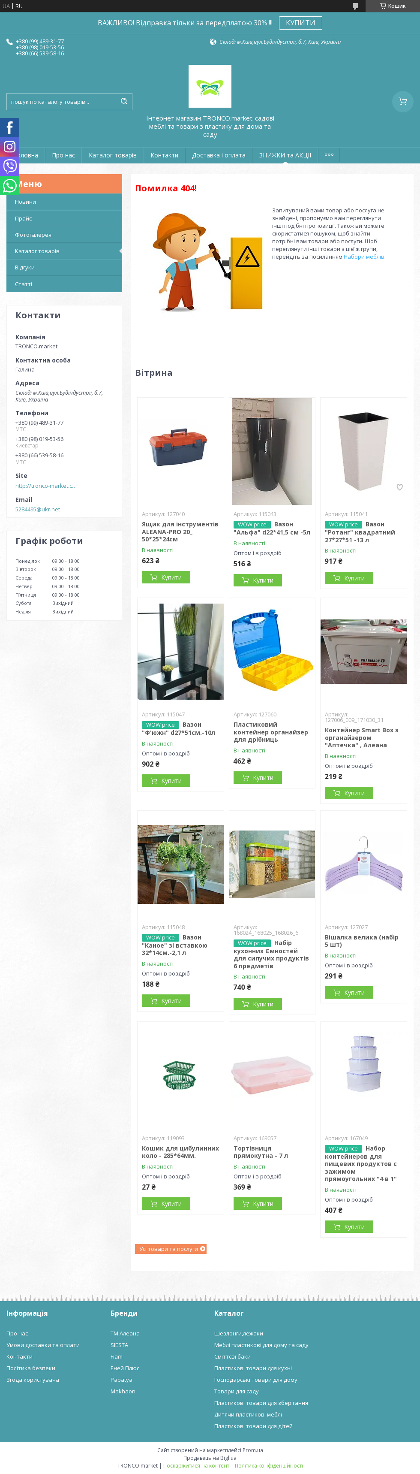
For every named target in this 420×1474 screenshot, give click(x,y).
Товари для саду (236, 1391)
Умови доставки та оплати (43, 1345)
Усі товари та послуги (168, 1249)
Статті (23, 284)
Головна (25, 155)
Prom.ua (253, 1450)
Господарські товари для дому (255, 1379)
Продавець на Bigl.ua (210, 1458)
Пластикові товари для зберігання (261, 1403)
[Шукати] (123, 101)
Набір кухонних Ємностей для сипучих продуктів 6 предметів (271, 954)
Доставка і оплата (219, 155)
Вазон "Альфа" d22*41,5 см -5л (272, 528)
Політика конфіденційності (269, 1465)
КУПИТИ (300, 22)
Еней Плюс (125, 1368)
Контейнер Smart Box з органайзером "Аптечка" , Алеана (362, 737)
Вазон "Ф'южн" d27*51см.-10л (178, 728)
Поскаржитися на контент (196, 1465)
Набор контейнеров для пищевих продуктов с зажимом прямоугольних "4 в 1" (361, 1163)
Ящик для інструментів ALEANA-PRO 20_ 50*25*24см (180, 531)
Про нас (63, 155)
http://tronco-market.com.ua (47, 485)
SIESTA (119, 1345)
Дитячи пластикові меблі (248, 1414)
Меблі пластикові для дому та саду (261, 1345)
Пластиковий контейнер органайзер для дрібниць (271, 731)
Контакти (164, 155)
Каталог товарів (113, 155)
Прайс (23, 218)
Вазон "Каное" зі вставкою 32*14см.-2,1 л (174, 945)
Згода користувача (32, 1379)
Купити (171, 577)
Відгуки (25, 267)
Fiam (117, 1356)
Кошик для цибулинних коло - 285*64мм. (180, 1152)
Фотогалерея (33, 235)
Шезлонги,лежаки (238, 1333)
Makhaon (123, 1391)
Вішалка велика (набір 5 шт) (362, 941)
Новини (25, 201)
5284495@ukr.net (37, 509)
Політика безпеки (30, 1368)
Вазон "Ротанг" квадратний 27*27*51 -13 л (360, 532)
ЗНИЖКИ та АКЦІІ (285, 155)
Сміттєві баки (232, 1356)
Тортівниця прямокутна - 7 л (261, 1152)
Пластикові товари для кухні (253, 1368)
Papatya (121, 1379)
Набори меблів (364, 256)
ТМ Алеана (125, 1333)
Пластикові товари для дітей (253, 1426)
